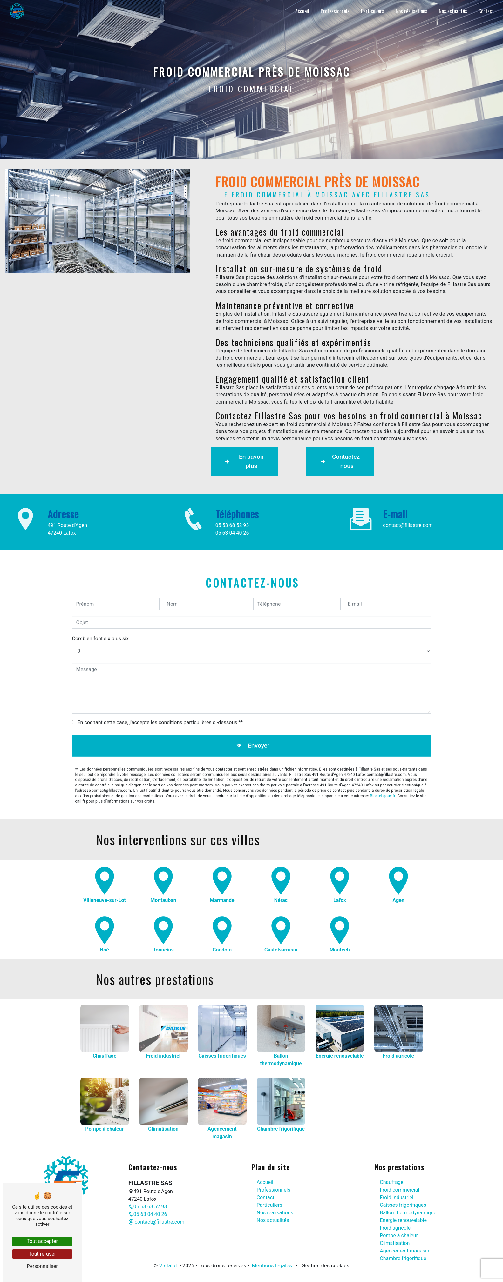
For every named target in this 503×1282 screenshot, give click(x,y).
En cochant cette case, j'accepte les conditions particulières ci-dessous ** (160, 688)
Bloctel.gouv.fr (382, 761)
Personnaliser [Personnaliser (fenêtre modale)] (42, 1266)
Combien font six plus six (100, 604)
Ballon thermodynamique (408, 1210)
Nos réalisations (410, 11)
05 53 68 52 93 (147, 1204)
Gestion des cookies (324, 1263)
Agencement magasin (404, 1248)
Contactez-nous (342, 461)
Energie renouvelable (403, 1217)
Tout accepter (42, 1241)
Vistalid (168, 1263)
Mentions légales (271, 1263)
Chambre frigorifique (403, 1255)
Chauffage (391, 1179)
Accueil (301, 11)
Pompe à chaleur (399, 1233)
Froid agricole (395, 1225)
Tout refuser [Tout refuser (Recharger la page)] (42, 1254)
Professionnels (333, 11)
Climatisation (395, 1240)
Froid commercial (399, 1187)
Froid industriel (396, 1195)
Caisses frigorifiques (403, 1202)
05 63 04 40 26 (147, 1211)
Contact (484, 11)
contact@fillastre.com (156, 1219)
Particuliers (371, 11)
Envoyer (258, 711)
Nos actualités (451, 11)
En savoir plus (245, 461)
